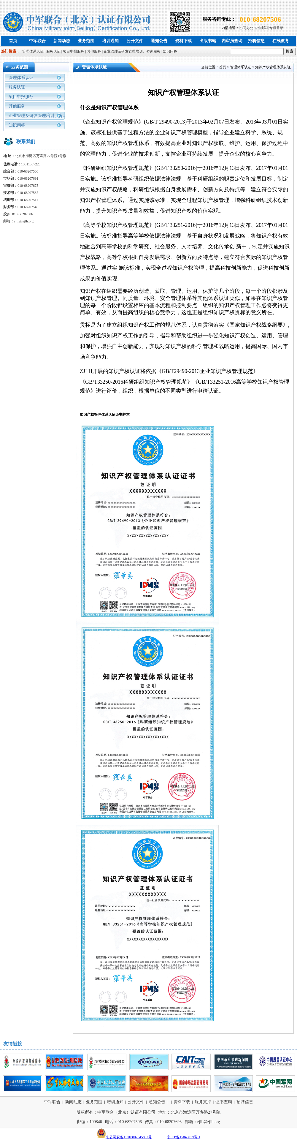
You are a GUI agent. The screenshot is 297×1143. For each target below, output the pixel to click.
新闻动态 (61, 41)
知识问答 (17, 125)
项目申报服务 (21, 96)
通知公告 (159, 41)
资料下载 (183, 41)
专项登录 (276, 28)
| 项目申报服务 (72, 51)
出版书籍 (207, 41)
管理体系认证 (21, 77)
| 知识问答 (169, 51)
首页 (13, 41)
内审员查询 (232, 41)
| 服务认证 (52, 51)
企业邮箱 (261, 28)
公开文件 (134, 41)
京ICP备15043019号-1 (183, 1137)
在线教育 (280, 41)
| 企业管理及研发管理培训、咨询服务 (131, 51)
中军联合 (37, 41)
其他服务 (17, 106)
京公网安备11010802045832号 (129, 1137)
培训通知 (110, 41)
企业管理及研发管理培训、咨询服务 (38, 117)
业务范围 (86, 41)
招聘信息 (256, 41)
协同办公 (246, 28)
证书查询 (223, 1102)
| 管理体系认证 (32, 51)
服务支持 (203, 1102)
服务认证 (17, 87)
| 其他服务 (93, 51)
